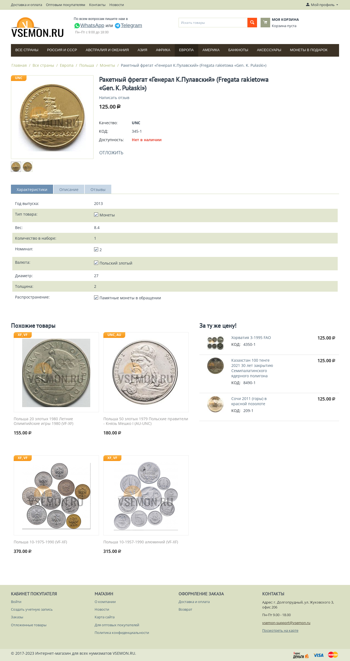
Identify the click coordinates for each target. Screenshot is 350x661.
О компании (105, 601)
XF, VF (23, 334)
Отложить (111, 153)
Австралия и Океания (107, 50)
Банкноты (238, 50)
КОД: (103, 131)
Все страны (26, 50)
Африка (163, 50)
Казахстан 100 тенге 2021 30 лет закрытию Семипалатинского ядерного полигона (252, 368)
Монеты (107, 65)
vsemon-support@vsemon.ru (286, 622)
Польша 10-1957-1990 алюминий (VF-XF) (140, 542)
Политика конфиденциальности (122, 632)
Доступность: (111, 139)
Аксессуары (269, 50)
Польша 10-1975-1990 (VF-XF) (40, 542)
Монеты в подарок (309, 50)
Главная (19, 65)
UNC (18, 78)
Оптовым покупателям (65, 4)
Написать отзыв (114, 97)
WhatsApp (89, 25)
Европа (186, 50)
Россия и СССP (62, 50)
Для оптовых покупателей (117, 624)
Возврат (185, 609)
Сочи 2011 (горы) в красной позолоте (249, 401)
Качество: (108, 122)
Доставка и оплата (26, 4)
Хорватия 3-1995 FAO (251, 337)
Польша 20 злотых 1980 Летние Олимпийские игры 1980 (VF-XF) (43, 421)
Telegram (128, 25)
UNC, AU (114, 334)
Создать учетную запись (32, 609)
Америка (211, 50)
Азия (142, 50)
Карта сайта (105, 616)
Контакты (97, 4)
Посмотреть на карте (280, 630)
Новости (116, 4)
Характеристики (32, 189)
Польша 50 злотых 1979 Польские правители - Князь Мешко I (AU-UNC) (145, 421)
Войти (16, 601)
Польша (86, 65)
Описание (68, 189)
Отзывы (98, 189)
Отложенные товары (28, 624)
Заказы (17, 616)
